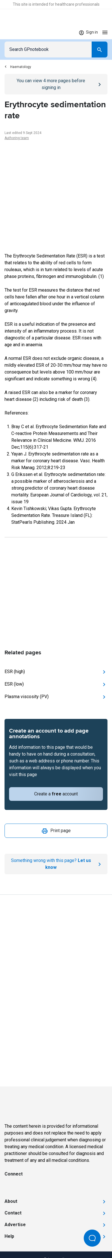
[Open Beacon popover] (92, 1238)
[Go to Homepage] (21, 32)
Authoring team (17, 138)
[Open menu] (104, 32)
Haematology (18, 67)
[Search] (99, 49)
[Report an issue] (56, 864)
